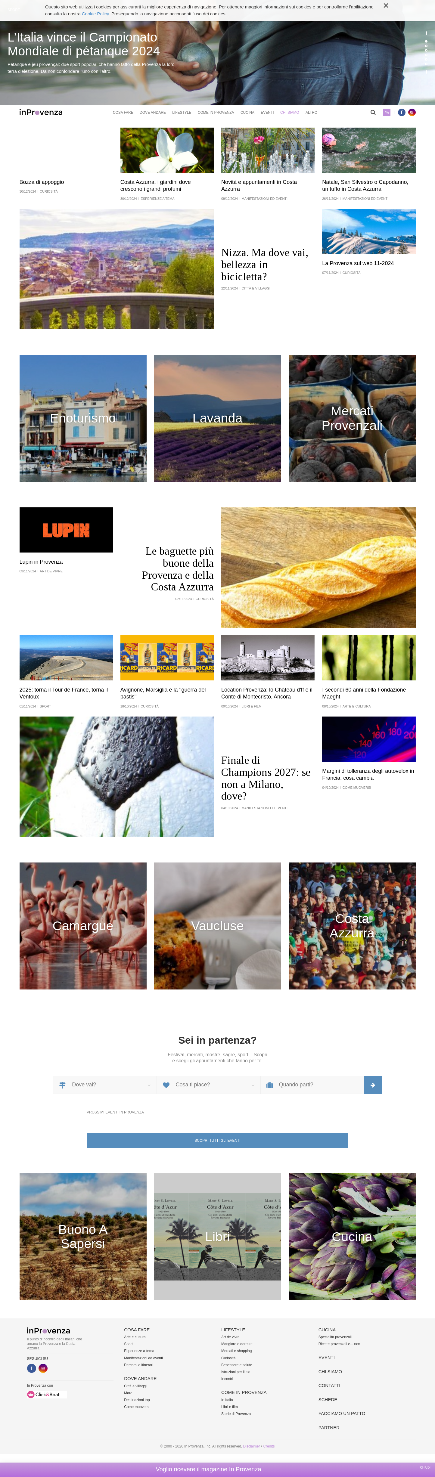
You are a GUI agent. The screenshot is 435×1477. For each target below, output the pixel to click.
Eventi (267, 112)
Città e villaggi (135, 1386)
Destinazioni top (137, 1400)
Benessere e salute (236, 1365)
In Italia (227, 1400)
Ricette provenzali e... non (339, 1344)
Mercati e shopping (236, 1351)
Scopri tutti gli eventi (217, 1140)
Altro (311, 112)
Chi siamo (289, 112)
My (386, 112)
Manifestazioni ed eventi (143, 1358)
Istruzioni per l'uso (235, 1372)
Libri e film (229, 1407)
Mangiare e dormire (237, 1344)
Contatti (329, 1385)
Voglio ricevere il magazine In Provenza (208, 1469)
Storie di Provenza (236, 1414)
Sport (128, 1344)
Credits (269, 1446)
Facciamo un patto (341, 1413)
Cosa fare (123, 112)
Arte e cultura (134, 1337)
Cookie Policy (95, 13)
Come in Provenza (216, 112)
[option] (217, 52)
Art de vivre (230, 1337)
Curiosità (228, 1358)
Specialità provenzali (335, 1337)
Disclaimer (251, 1446)
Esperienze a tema (139, 1351)
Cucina (247, 112)
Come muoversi (136, 1407)
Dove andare (153, 112)
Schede (327, 1399)
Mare (128, 1393)
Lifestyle (181, 112)
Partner (329, 1427)
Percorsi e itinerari (138, 1365)
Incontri (227, 1379)
